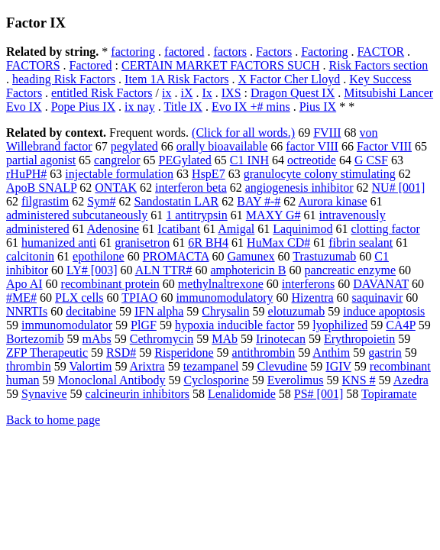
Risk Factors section (379, 65)
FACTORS (33, 65)
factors (230, 51)
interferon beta (191, 187)
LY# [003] (91, 270)
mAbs (97, 338)
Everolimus (295, 380)
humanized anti (58, 242)
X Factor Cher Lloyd (289, 79)
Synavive (44, 393)
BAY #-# (258, 201)
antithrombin (264, 352)
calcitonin (30, 256)
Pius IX (317, 106)
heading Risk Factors (63, 79)
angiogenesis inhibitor (299, 187)
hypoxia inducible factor (234, 325)
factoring (133, 51)
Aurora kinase (332, 201)
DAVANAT (381, 283)
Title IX (182, 106)
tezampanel (211, 366)
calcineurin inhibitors (137, 393)
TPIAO (139, 297)
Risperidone (183, 352)
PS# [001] (318, 393)
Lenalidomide (242, 393)
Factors (274, 51)
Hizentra (312, 297)
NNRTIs (26, 311)
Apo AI (24, 283)
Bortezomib (35, 338)
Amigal (236, 228)
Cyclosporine (215, 380)
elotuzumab (296, 311)
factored (184, 51)
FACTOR (380, 51)
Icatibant (178, 228)
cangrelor (117, 160)
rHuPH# (26, 173)
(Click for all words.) (243, 132)
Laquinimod (302, 228)
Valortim (90, 366)
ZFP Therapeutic (47, 352)
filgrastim (45, 201)
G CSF (371, 160)
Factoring (324, 51)
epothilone (99, 256)
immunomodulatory (224, 297)
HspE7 (208, 173)
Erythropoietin (359, 338)
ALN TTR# (163, 270)
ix (166, 92)
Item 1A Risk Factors (176, 79)
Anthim (331, 352)
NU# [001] (398, 187)
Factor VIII (384, 146)
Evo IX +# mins (251, 106)
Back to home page (53, 419)
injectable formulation (119, 173)
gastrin (385, 352)
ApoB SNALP (41, 187)
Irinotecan (281, 338)
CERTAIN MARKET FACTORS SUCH (220, 65)
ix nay (140, 106)
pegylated (134, 146)
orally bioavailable (222, 146)
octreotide (311, 160)
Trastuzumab (324, 256)
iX (186, 92)
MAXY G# (273, 215)
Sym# (101, 201)
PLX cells (79, 297)
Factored (91, 65)
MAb (225, 338)
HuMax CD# (278, 242)
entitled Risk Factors (101, 92)
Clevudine (282, 366)
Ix (207, 92)
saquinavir (377, 297)
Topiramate (389, 393)
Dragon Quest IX (293, 92)
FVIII (327, 132)
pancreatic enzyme (350, 270)
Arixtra (147, 366)
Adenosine (113, 228)
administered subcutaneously (76, 215)
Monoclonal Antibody (112, 380)
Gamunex (250, 256)
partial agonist (41, 160)
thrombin (28, 366)
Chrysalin (225, 311)
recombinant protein (110, 283)
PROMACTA (176, 256)
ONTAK (116, 187)
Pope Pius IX (83, 106)
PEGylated (185, 160)
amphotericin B (248, 270)
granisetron (142, 242)
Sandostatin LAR (176, 201)
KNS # (359, 380)
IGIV (338, 366)
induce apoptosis (384, 311)
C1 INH (249, 160)
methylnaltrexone (221, 283)
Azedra (411, 380)
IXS (231, 92)
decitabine (91, 311)
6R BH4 (208, 242)
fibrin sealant (360, 242)
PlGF (144, 325)
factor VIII (312, 146)
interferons (308, 283)
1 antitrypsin (196, 215)
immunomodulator (66, 325)
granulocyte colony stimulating (320, 173)
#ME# (21, 297)
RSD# (121, 352)
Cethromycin (162, 338)
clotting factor (385, 228)
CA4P (401, 325)
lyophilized (339, 325)
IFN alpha (158, 311)
